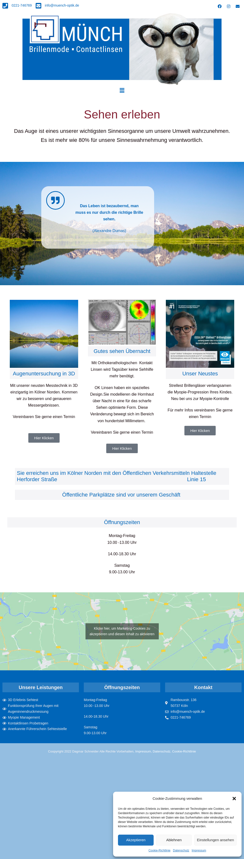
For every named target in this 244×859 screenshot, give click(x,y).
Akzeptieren (135, 840)
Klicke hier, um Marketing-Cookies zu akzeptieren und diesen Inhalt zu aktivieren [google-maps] (122, 631)
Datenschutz (181, 850)
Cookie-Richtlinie (159, 850)
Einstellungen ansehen (215, 840)
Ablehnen (173, 840)
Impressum (199, 850)
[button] (234, 798)
